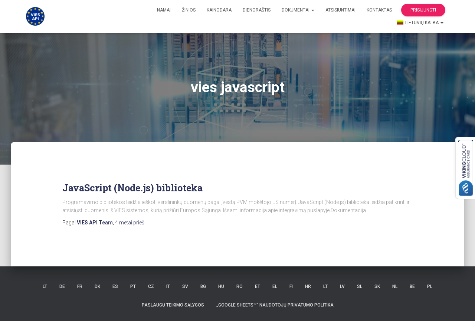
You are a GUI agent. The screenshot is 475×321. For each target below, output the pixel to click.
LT (45, 286)
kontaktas (379, 10)
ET (257, 286)
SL (359, 286)
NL (394, 286)
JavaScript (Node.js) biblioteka (132, 188)
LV (342, 286)
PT (133, 286)
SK (377, 286)
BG (203, 286)
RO (239, 286)
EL (274, 286)
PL (429, 286)
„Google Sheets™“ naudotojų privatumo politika (275, 305)
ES (115, 286)
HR (308, 286)
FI (291, 286)
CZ (151, 286)
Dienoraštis (257, 10)
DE (62, 286)
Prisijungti (423, 10)
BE (412, 286)
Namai (164, 10)
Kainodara (219, 10)
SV (185, 286)
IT (168, 286)
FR (79, 286)
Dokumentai (298, 10)
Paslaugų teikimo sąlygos (173, 305)
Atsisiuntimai (340, 10)
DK (97, 286)
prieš (129, 223)
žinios (189, 10)
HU (221, 286)
